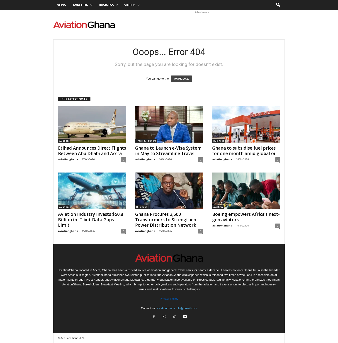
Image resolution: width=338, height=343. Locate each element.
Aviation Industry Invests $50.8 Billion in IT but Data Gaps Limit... (90, 219)
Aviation (82, 5)
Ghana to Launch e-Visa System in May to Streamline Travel (168, 150)
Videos (132, 5)
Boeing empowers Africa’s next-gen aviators (246, 217)
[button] (278, 5)
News (61, 5)
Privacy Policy (169, 298)
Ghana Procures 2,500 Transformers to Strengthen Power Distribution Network (165, 219)
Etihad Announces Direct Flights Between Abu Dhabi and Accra (92, 150)
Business (108, 5)
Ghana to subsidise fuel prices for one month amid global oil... (245, 150)
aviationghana (68, 159)
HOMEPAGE (181, 78)
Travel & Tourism (146, 140)
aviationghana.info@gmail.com (177, 308)
